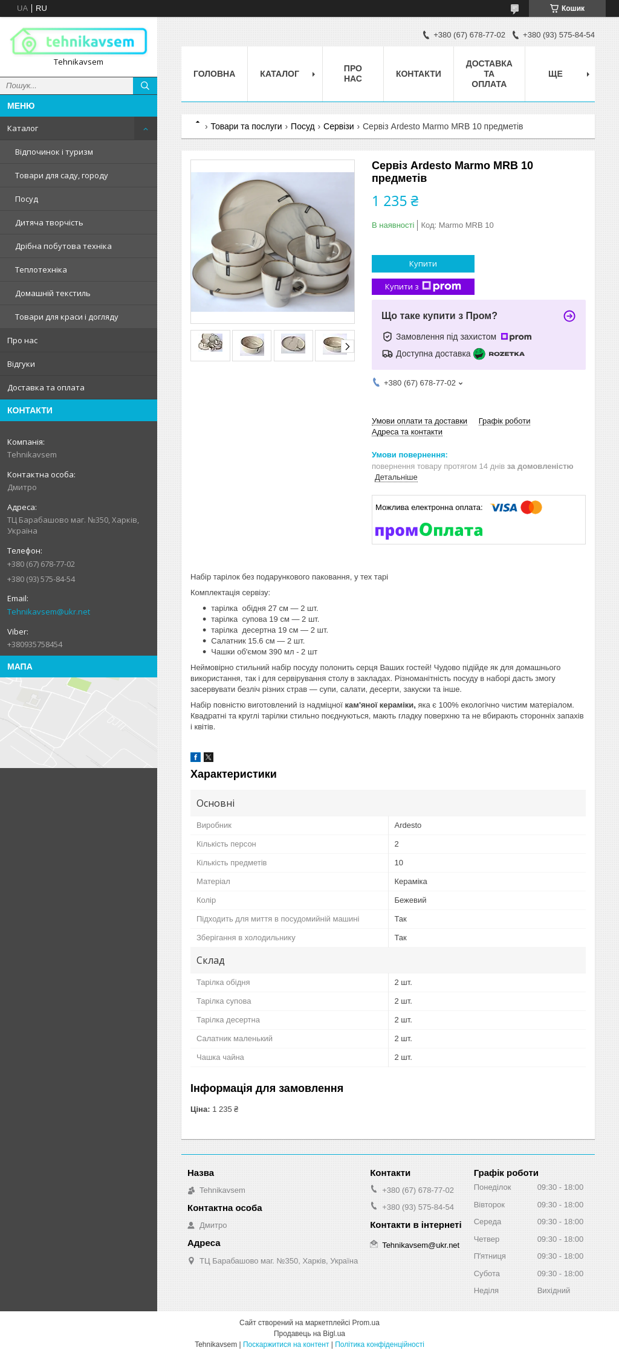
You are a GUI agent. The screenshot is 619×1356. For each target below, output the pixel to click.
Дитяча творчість (49, 222)
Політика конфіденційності (379, 1344)
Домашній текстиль (53, 293)
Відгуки (21, 363)
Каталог (22, 128)
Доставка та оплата (46, 387)
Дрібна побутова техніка (63, 246)
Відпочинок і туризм (54, 151)
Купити (423, 263)
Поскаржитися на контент (286, 1344)
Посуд (26, 198)
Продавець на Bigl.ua (309, 1333)
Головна (214, 74)
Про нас (22, 340)
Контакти (418, 74)
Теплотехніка (41, 269)
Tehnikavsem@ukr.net (48, 611)
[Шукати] (145, 86)
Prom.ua (366, 1323)
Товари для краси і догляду (66, 316)
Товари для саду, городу (61, 175)
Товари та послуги (246, 126)
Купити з (423, 286)
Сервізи (338, 126)
